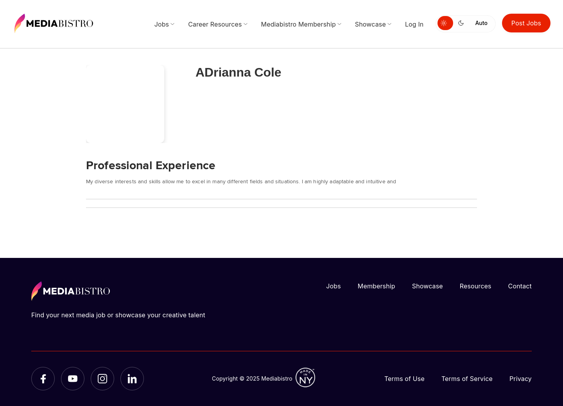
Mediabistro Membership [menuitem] (298, 24)
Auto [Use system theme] (481, 23)
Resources (475, 286)
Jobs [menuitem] (161, 24)
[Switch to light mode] (445, 23)
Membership (376, 286)
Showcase (427, 286)
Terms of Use (404, 379)
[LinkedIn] (132, 378)
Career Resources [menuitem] (215, 24)
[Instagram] (102, 378)
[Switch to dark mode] (462, 23)
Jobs (333, 286)
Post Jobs (526, 23)
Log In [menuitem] (414, 24)
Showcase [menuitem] (370, 24)
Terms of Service (467, 379)
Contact (520, 286)
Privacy (520, 379)
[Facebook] (43, 378)
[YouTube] (72, 378)
